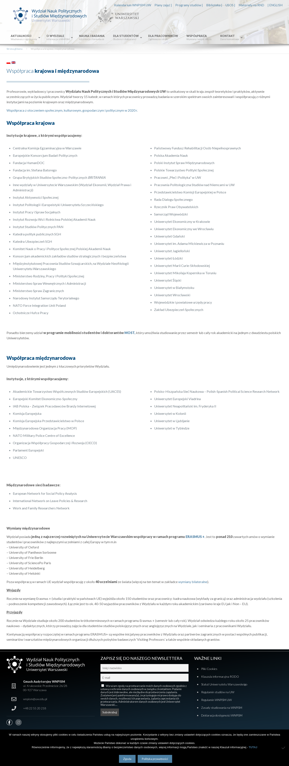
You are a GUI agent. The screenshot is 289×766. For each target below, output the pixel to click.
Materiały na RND (251, 5)
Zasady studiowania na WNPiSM (221, 707)
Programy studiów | (189, 5)
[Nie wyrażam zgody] (284, 748)
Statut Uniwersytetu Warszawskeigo (224, 684)
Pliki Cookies (209, 669)
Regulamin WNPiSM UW (216, 700)
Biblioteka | (214, 5)
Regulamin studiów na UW (217, 692)
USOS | (230, 5)
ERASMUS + (195, 537)
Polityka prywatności (155, 759)
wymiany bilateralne (192, 582)
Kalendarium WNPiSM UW (132, 5)
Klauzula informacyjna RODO (220, 676)
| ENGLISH (275, 5)
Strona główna (14, 48)
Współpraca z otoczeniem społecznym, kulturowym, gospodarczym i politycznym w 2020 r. (72, 110)
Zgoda (127, 759)
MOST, (129, 333)
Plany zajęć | (163, 5)
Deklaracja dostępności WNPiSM (221, 715)
